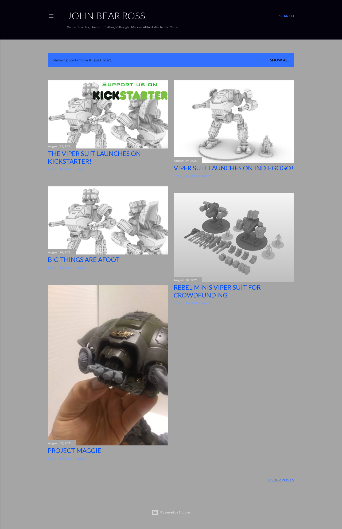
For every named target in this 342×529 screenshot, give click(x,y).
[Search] (286, 16)
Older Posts (281, 480)
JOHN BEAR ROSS (106, 15)
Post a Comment (72, 169)
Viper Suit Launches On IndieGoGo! (233, 168)
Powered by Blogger (171, 512)
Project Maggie (74, 450)
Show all (279, 60)
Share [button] (52, 169)
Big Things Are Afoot (84, 259)
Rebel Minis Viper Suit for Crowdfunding (217, 291)
